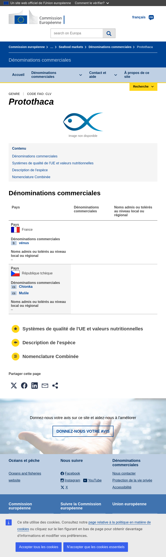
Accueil (18, 75)
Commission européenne (27, 47)
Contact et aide (97, 74)
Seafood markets (71, 47)
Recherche (109, 33)
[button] (14, 385)
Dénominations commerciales (110, 47)
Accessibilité (121, 487)
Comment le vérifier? (92, 3)
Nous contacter (124, 473)
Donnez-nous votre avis (83, 431)
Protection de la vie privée (132, 480)
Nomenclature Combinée (31, 177)
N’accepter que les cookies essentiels (95, 547)
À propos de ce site (136, 74)
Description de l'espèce (30, 170)
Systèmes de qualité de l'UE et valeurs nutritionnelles (53, 163)
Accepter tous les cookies (38, 547)
